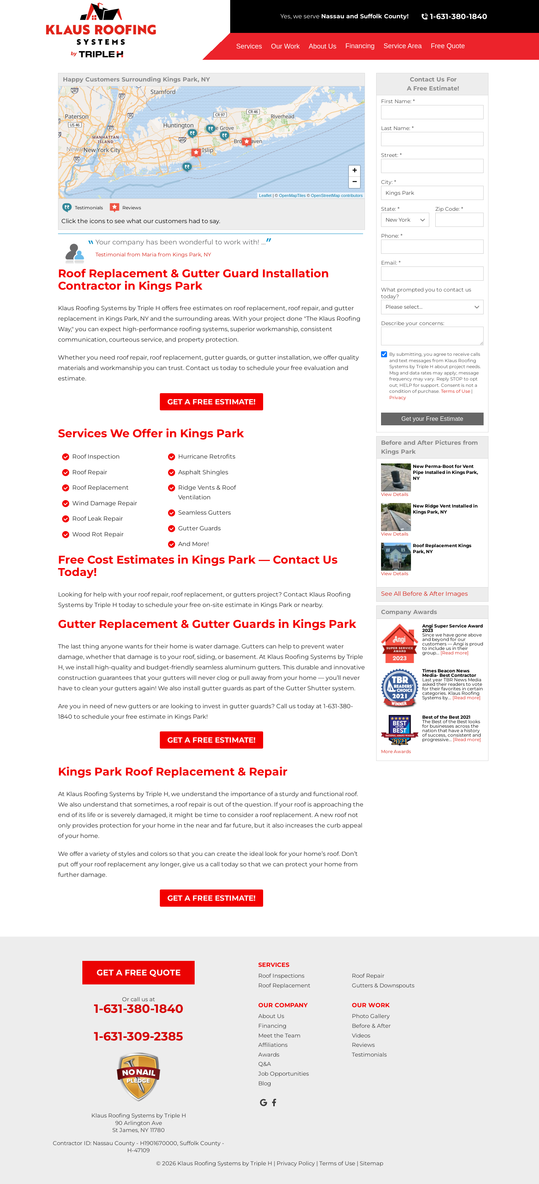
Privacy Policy (296, 1163)
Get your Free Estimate (432, 419)
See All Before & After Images (424, 593)
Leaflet (265, 195)
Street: (391, 155)
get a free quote (139, 973)
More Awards (396, 751)
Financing (360, 46)
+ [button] (354, 171)
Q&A (264, 1063)
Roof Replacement (284, 985)
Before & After (371, 1025)
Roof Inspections (281, 975)
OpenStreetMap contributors (337, 195)
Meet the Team (279, 1035)
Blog (264, 1083)
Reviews (363, 1044)
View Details (394, 494)
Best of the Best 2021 (446, 717)
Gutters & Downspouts (383, 985)
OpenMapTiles (292, 195)
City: (388, 182)
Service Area (403, 46)
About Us (323, 46)
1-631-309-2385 (138, 1036)
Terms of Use (455, 391)
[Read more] (455, 653)
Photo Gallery (371, 1016)
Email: (391, 263)
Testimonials (369, 1054)
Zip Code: (449, 209)
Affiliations (272, 1044)
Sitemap (371, 1163)
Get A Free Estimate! (211, 401)
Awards (268, 1054)
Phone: (391, 236)
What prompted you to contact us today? (426, 293)
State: (390, 209)
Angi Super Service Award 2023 (452, 628)
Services (249, 46)
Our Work (285, 46)
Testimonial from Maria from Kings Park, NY (153, 254)
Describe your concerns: (412, 323)
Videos (361, 1035)
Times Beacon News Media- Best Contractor (449, 673)
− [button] (354, 182)
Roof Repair (368, 975)
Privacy (397, 397)
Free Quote (448, 46)
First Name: (398, 101)
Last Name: (397, 128)
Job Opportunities (283, 1073)
